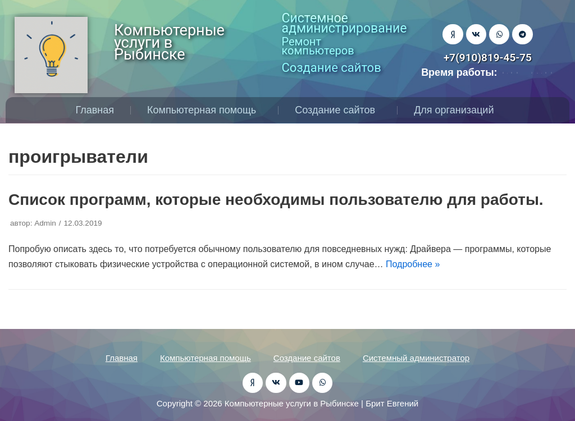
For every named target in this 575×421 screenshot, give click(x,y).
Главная (95, 110)
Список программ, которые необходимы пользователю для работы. (276, 199)
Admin (45, 223)
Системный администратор (416, 358)
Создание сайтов (338, 110)
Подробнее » (413, 264)
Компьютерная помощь (204, 110)
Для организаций (456, 110)
